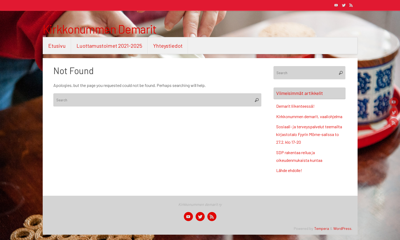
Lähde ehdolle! (289, 170)
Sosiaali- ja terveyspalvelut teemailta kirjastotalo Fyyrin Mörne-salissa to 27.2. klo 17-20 (309, 134)
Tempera (321, 228)
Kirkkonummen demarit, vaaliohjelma (309, 116)
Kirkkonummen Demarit (100, 29)
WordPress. (342, 228)
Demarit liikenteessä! (295, 106)
